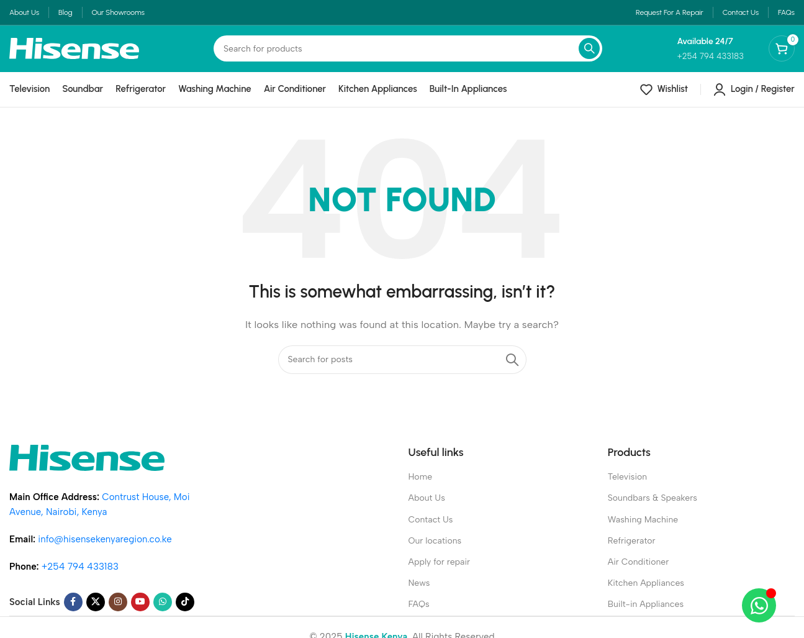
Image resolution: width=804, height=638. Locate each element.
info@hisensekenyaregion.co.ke (104, 548)
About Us (427, 507)
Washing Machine (643, 528)
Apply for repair (440, 570)
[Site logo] (74, 54)
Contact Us (431, 528)
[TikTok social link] (185, 611)
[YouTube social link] (140, 611)
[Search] (408, 55)
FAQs (419, 613)
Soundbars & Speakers (652, 507)
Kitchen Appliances (646, 592)
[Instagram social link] (118, 611)
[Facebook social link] (73, 611)
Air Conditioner (638, 570)
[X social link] (95, 611)
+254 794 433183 (80, 575)
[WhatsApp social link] (162, 611)
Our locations (435, 549)
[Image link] (87, 466)
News (419, 592)
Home (421, 486)
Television (627, 486)
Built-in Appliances (646, 613)
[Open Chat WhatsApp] (759, 605)
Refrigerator (632, 549)
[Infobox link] (710, 54)
